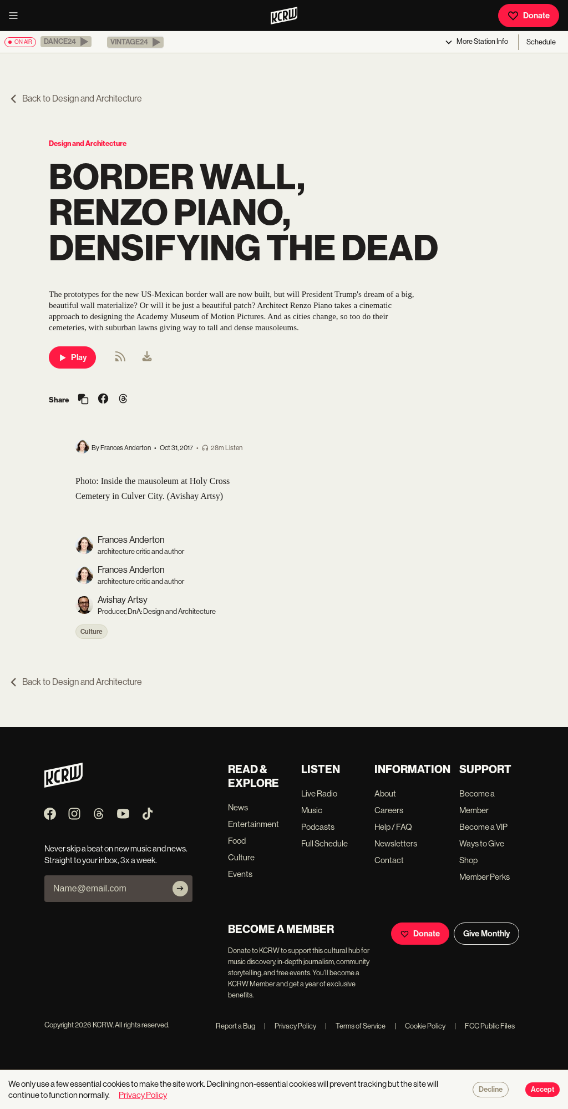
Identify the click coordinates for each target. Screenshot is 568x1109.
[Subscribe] (180, 888)
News (238, 807)
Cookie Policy (419, 1026)
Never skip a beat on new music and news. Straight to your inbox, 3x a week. (115, 854)
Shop (468, 860)
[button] (66, 41)
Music (311, 810)
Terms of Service (355, 1026)
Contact (389, 860)
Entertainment (253, 824)
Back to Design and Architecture (75, 98)
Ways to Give (481, 843)
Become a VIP (483, 826)
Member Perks (484, 876)
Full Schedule (324, 843)
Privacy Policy (290, 1026)
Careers (388, 810)
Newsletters (395, 843)
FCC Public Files (484, 1026)
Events (240, 874)
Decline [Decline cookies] (491, 1089)
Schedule (541, 42)
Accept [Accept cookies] (542, 1089)
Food (237, 840)
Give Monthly (486, 934)
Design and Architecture (87, 143)
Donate (529, 15)
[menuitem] (147, 357)
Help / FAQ (393, 826)
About (385, 793)
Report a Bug (235, 1026)
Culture (91, 632)
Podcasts (317, 826)
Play (72, 357)
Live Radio (319, 793)
